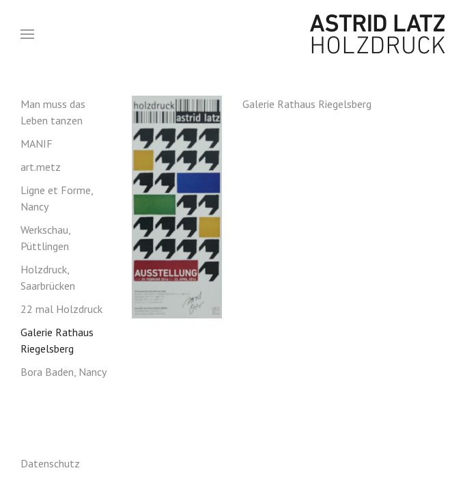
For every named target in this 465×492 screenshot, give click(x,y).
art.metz (40, 167)
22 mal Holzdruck (61, 309)
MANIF (36, 143)
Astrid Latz (369, 34)
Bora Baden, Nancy (63, 372)
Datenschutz (50, 463)
